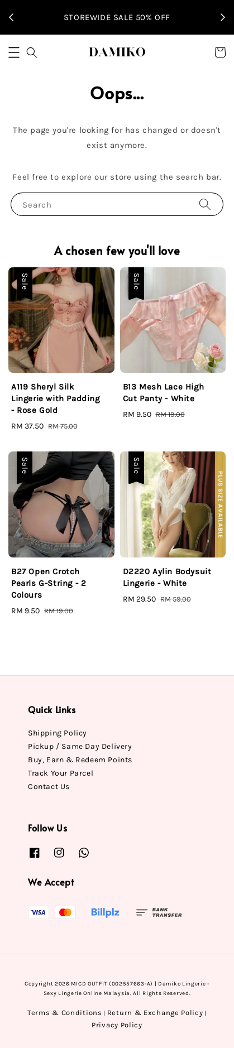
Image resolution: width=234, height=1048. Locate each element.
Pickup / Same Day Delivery (80, 746)
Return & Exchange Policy (155, 1012)
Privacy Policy (117, 1025)
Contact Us (49, 786)
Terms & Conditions (64, 1012)
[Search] (205, 204)
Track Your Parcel (60, 773)
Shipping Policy (57, 733)
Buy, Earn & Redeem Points (80, 760)
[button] (14, 52)
